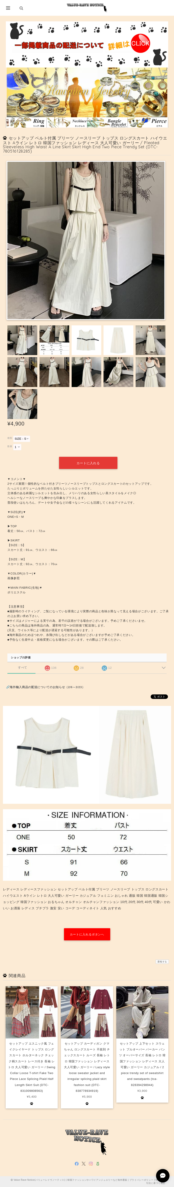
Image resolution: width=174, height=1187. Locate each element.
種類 (9, 438)
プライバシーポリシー (142, 1180)
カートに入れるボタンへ (87, 934)
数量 (9, 446)
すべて (22, 667)
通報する (162, 961)
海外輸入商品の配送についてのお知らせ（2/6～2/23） (47, 687)
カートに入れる (88, 463)
